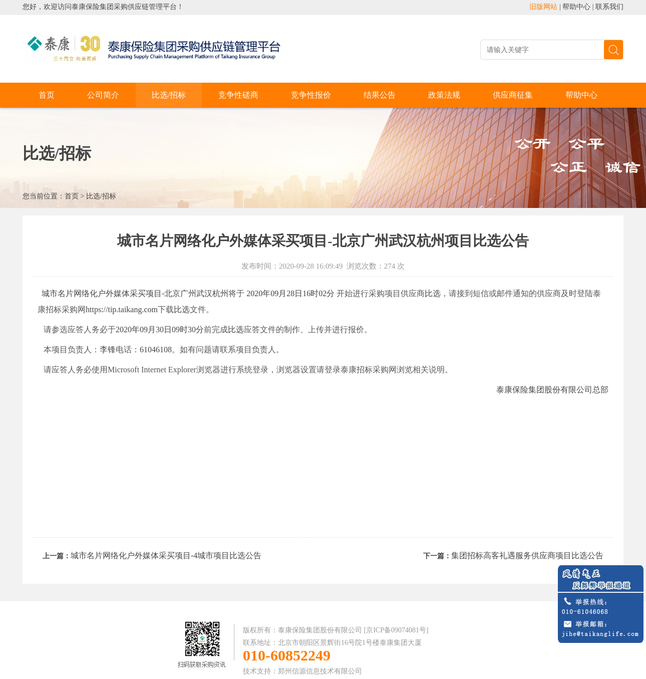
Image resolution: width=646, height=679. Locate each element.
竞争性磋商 (238, 95)
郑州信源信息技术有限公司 (320, 671)
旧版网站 (543, 7)
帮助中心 (576, 7)
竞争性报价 (311, 95)
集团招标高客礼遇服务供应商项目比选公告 (527, 555)
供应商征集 (513, 95)
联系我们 (609, 7)
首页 (47, 95)
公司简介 (103, 95)
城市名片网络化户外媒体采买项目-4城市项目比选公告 (166, 555)
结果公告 (380, 95)
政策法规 (444, 95)
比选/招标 (169, 95)
